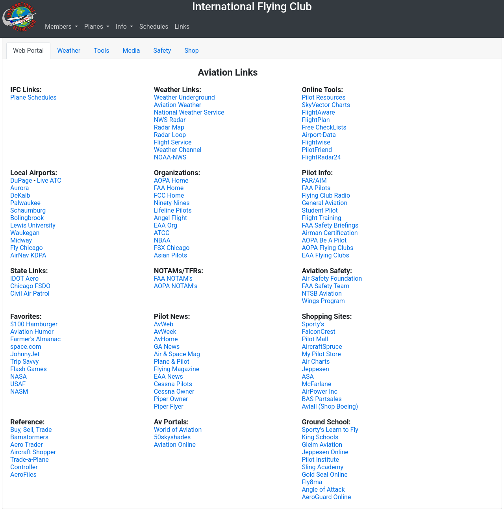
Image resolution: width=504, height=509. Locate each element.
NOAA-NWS (170, 157)
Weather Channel (178, 150)
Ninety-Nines (172, 203)
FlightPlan (316, 120)
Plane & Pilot (171, 361)
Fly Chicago (26, 248)
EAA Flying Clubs (325, 255)
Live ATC (49, 180)
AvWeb (163, 324)
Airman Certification (330, 233)
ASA (307, 376)
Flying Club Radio (326, 195)
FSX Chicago (172, 248)
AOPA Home (171, 180)
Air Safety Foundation (332, 278)
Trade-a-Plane (29, 459)
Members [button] (59, 26)
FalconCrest (318, 331)
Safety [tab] (162, 50)
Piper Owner (171, 399)
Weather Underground (184, 97)
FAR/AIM (314, 180)
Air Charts (316, 361)
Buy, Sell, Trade (31, 429)
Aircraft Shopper (33, 452)
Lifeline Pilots (173, 210)
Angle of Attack (323, 489)
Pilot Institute (320, 459)
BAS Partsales (321, 399)
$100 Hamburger (33, 324)
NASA (18, 376)
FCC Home (169, 195)
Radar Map (169, 127)
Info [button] (122, 26)
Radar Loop (170, 135)
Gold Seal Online (324, 474)
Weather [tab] (68, 50)
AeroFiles (23, 474)
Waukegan (24, 233)
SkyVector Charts (326, 105)
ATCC (162, 233)
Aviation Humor (32, 331)
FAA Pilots (316, 188)
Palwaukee (25, 203)
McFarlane (316, 384)
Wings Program (323, 301)
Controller (24, 467)
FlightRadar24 (321, 157)
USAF (18, 384)
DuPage (21, 180)
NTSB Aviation (322, 293)
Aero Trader (26, 444)
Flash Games (28, 369)
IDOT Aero (24, 278)
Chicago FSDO (30, 286)
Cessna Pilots (173, 384)
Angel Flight (170, 218)
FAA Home (168, 188)
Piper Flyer (168, 406)
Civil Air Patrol (30, 293)
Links (182, 26)
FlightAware (318, 112)
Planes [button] (94, 26)
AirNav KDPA (28, 255)
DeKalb (20, 195)
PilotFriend (317, 150)
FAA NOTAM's (173, 278)
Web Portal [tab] (28, 50)
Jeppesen (315, 369)
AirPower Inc (319, 391)
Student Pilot (319, 210)
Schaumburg (28, 210)
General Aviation (324, 203)
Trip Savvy (24, 361)
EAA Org (165, 225)
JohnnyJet (25, 354)
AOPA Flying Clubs (327, 248)
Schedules (154, 26)
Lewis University (33, 225)
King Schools (320, 437)
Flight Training (321, 218)
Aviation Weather (178, 105)
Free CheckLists (324, 127)
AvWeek (165, 331)
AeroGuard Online (326, 497)
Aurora (19, 188)
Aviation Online (175, 444)
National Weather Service (189, 112)
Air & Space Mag (177, 354)
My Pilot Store (321, 354)
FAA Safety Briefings (330, 225)
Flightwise (316, 142)
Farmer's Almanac (35, 339)
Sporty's (313, 324)
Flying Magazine (177, 369)
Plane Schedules (33, 97)
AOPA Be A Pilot (324, 240)
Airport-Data (318, 135)
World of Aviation (178, 429)
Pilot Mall (315, 339)
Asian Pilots (170, 255)
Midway (21, 240)
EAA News (168, 376)
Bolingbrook (27, 218)
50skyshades (172, 437)
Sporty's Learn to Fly (330, 429)
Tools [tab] (101, 50)
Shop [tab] (191, 50)
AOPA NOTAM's (176, 286)
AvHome (166, 339)
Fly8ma (312, 482)
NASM (19, 391)
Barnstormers (29, 437)
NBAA (162, 240)
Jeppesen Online (325, 452)
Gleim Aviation (322, 444)
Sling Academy (322, 467)
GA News (167, 346)
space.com (25, 346)
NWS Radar (170, 120)
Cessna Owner (174, 391)
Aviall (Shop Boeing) (330, 406)
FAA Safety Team (325, 286)
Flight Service (173, 142)
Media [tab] (131, 50)
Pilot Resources (323, 97)
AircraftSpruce (322, 346)
